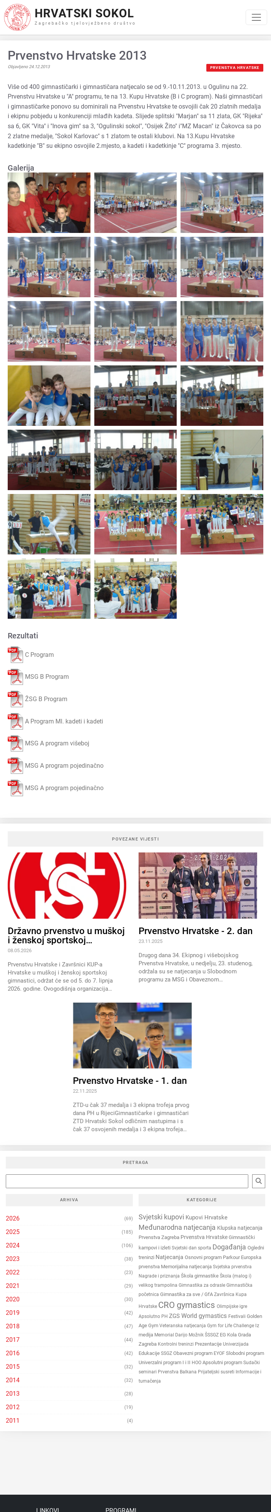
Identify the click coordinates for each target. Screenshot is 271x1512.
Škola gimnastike (200, 1276)
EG (223, 1335)
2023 (13, 1259)
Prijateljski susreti (217, 1372)
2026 (13, 1218)
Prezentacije (209, 1344)
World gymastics (204, 1315)
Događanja (230, 1247)
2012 (13, 1407)
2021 (13, 1285)
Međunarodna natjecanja (178, 1227)
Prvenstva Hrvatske (234, 67)
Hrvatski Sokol (84, 13)
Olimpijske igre (232, 1306)
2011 (13, 1420)
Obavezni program (193, 1353)
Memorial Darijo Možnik (179, 1335)
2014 (13, 1380)
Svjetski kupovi (162, 1217)
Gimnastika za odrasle (202, 1285)
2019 (13, 1312)
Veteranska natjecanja (183, 1325)
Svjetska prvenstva (232, 1266)
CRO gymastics (187, 1305)
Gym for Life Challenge (231, 1325)
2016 (13, 1353)
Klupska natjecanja (240, 1228)
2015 (13, 1366)
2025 (13, 1232)
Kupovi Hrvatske (207, 1217)
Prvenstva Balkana (178, 1372)
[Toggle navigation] (256, 17)
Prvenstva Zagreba (160, 1237)
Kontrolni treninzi (176, 1344)
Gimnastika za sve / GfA (187, 1294)
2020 (13, 1299)
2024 (13, 1245)
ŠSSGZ (212, 1335)
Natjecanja (170, 1257)
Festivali (237, 1316)
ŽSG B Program (37, 699)
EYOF (220, 1353)
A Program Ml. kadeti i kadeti (55, 721)
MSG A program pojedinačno (56, 765)
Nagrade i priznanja (160, 1276)
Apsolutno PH (154, 1316)
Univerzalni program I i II (165, 1362)
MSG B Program (38, 677)
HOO (197, 1362)
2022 (13, 1272)
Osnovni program (204, 1257)
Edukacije (150, 1353)
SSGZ (167, 1353)
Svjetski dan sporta (192, 1248)
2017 (13, 1339)
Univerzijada (236, 1344)
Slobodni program (245, 1353)
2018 (13, 1326)
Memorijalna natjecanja (187, 1266)
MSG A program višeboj (48, 743)
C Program (31, 654)
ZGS (175, 1316)
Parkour (232, 1257)
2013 (13, 1393)
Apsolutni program (222, 1362)
